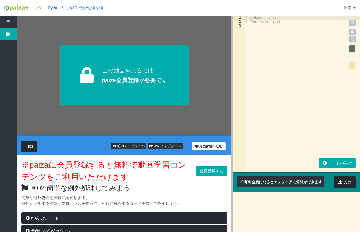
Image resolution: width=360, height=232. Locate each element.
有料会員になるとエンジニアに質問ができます (283, 182)
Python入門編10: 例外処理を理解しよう (83, 7)
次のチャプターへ (165, 146)
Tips (29, 146)
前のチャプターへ (128, 146)
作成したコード (42, 218)
